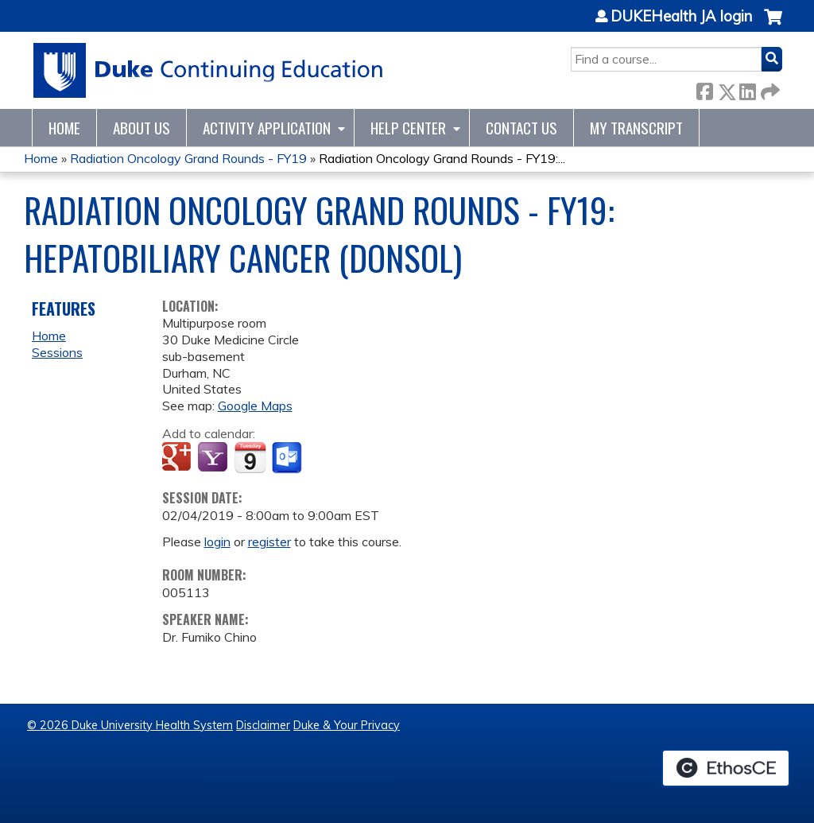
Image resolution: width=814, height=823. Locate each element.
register (269, 541)
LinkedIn (747, 89)
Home (64, 127)
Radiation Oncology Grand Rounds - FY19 (188, 158)
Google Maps (255, 405)
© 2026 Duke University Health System (130, 725)
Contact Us (521, 127)
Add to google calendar (178, 458)
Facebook (704, 89)
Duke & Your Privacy (346, 725)
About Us (141, 127)
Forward (769, 89)
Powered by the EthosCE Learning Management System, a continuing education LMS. (725, 768)
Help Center (408, 127)
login (217, 541)
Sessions (57, 352)
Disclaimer (263, 725)
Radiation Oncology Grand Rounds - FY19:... (442, 158)
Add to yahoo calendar (214, 458)
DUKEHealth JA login (681, 17)
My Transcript (636, 127)
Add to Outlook (288, 458)
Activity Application (267, 127)
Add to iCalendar (250, 457)
